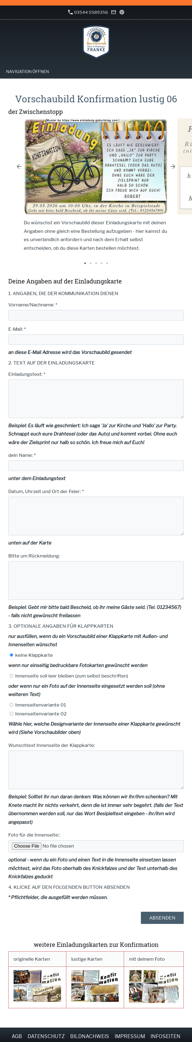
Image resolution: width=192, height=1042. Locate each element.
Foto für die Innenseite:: (34, 835)
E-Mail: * (17, 329)
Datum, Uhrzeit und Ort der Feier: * (46, 491)
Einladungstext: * (26, 374)
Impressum (130, 1036)
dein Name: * (22, 455)
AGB (17, 1036)
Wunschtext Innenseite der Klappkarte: (51, 745)
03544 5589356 (88, 12)
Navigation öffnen (27, 71)
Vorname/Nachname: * (32, 305)
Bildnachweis (89, 1036)
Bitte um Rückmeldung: (34, 556)
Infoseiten (165, 1036)
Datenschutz (46, 1036)
